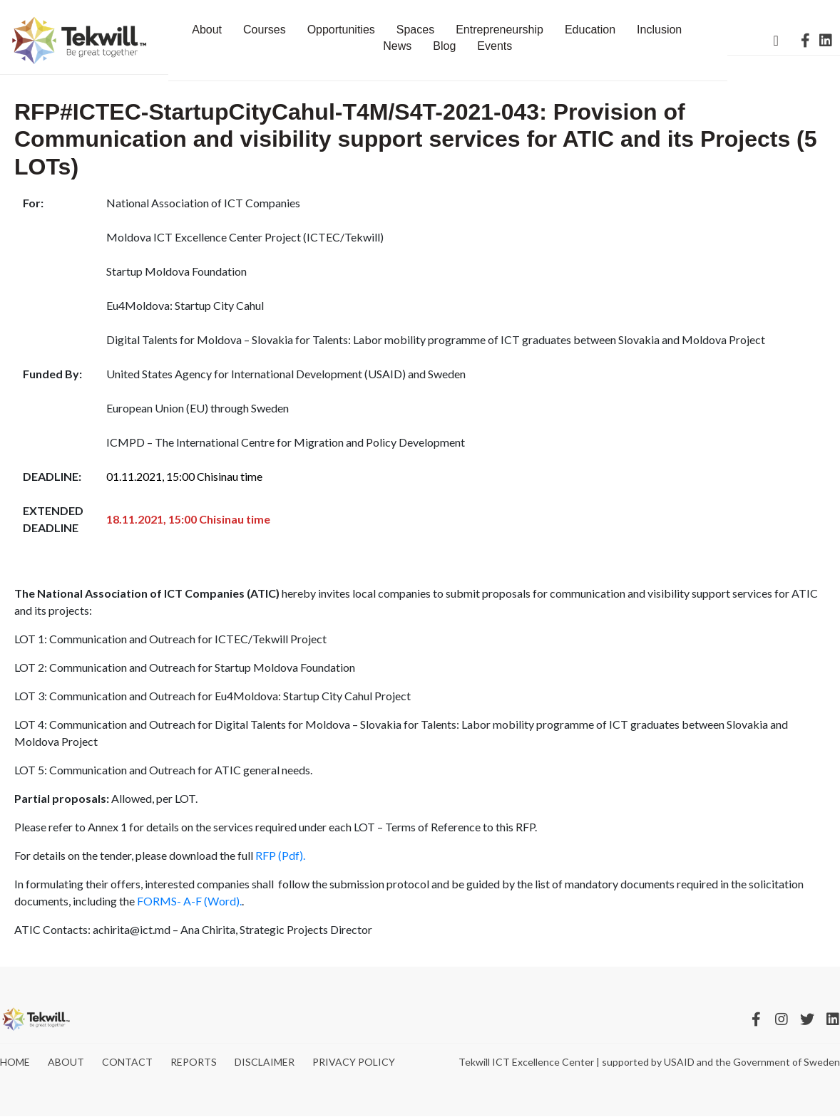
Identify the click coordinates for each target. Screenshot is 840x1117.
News (397, 46)
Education (590, 30)
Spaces (415, 30)
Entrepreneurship (499, 30)
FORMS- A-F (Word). (189, 901)
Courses (264, 30)
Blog (444, 46)
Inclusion (659, 30)
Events (494, 46)
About (207, 30)
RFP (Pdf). (280, 855)
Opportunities (341, 30)
